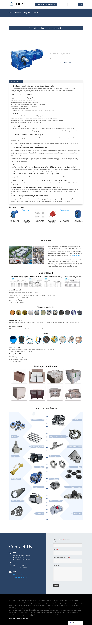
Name (55, 542)
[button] (41, 44)
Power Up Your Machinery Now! (46, 4)
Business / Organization (61, 557)
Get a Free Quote (65, 63)
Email (55, 549)
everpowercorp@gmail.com (20, 577)
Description (15, 82)
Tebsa (11, 13)
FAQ (29, 13)
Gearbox (14, 23)
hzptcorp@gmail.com (18, 574)
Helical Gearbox (20, 23)
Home (10, 23)
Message (56, 565)
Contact (35, 13)
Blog (25, 13)
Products (18, 13)
